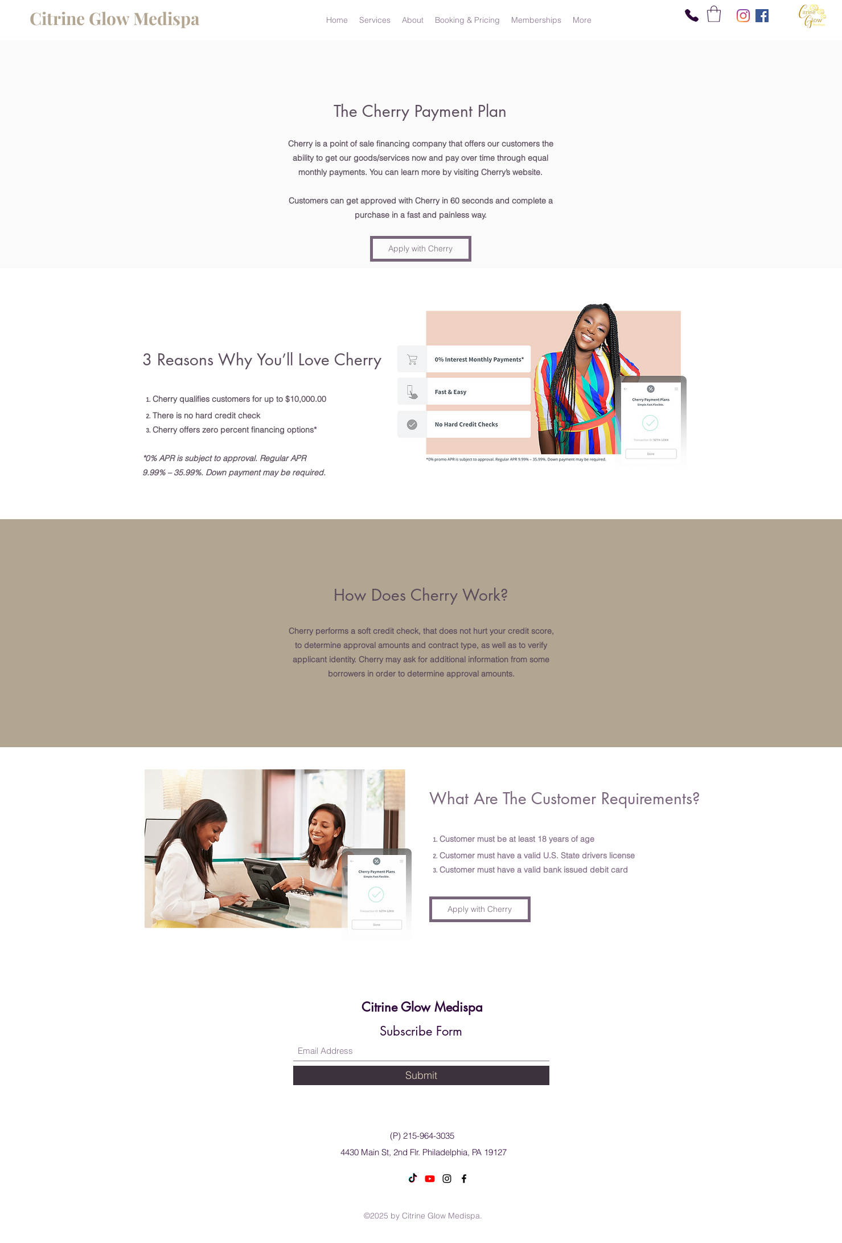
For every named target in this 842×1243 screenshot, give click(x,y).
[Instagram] (743, 15)
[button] (714, 14)
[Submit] (421, 1075)
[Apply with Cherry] (420, 249)
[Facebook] (762, 15)
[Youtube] (430, 1178)
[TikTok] (412, 1178)
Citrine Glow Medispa (422, 1007)
